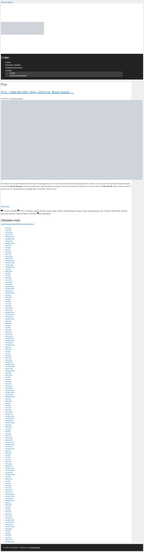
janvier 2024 (8, 284)
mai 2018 (8, 431)
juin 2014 (8, 530)
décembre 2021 (9, 338)
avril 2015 (8, 511)
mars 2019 (8, 409)
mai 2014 (8, 533)
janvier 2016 (8, 492)
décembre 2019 (9, 390)
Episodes (14, 211)
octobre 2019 (9, 394)
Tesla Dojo (33, 213)
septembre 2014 (9, 526)
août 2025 (8, 245)
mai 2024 (8, 275)
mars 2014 (8, 537)
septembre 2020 (9, 370)
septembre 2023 (9, 293)
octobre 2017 (9, 446)
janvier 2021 (8, 362)
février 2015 (8, 515)
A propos (9, 70)
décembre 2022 (9, 312)
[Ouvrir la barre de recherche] (2, 55)
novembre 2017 (9, 444)
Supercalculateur (22, 213)
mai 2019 (8, 405)
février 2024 (8, 282)
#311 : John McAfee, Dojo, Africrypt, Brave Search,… (37, 92)
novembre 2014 (9, 522)
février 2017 (8, 463)
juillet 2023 (8, 297)
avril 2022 (8, 329)
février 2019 (8, 412)
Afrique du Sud (39, 211)
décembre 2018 (9, 416)
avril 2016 (8, 485)
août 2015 (8, 502)
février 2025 (8, 256)
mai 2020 (8, 379)
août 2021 (8, 347)
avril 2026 (8, 228)
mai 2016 (8, 483)
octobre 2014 (9, 524)
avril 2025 (8, 252)
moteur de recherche (8, 213)
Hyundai (107, 211)
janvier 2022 (8, 336)
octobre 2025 (9, 241)
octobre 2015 (9, 498)
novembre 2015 (9, 496)
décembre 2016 (9, 468)
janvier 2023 (8, 310)
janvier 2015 (8, 518)
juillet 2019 (8, 401)
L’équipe (12, 73)
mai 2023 (8, 301)
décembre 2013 (9, 541)
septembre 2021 (9, 344)
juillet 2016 (8, 479)
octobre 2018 (9, 420)
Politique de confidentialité (18, 75)
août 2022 (8, 321)
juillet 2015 (8, 505)
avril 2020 (8, 381)
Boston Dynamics (69, 211)
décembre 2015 (9, 494)
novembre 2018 (9, 418)
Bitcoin (60, 211)
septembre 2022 (9, 319)
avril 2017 (8, 459)
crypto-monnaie (93, 211)
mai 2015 (8, 509)
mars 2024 (8, 280)
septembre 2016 (9, 474)
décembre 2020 (9, 364)
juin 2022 (8, 325)
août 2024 (8, 269)
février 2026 (8, 232)
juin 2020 (8, 377)
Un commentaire (45, 213)
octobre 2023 (9, 290)
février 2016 (8, 489)
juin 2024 (8, 273)
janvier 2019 (8, 414)
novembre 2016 (9, 470)
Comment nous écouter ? (14, 67)
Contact (8, 62)
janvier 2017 (8, 466)
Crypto (84, 211)
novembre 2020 (9, 366)
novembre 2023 (9, 288)
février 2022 (8, 334)
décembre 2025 (9, 236)
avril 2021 (8, 355)
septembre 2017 (9, 448)
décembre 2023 (9, 286)
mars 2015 (8, 513)
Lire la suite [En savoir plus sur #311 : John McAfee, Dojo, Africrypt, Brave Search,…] (5, 206)
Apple (54, 211)
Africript (30, 211)
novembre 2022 (9, 314)
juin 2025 (8, 247)
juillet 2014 (8, 528)
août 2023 (8, 295)
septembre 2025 (9, 243)
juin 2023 (8, 299)
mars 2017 (8, 461)
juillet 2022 (8, 323)
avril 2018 (8, 433)
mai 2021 (8, 353)
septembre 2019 (9, 396)
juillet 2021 (8, 349)
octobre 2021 (9, 342)
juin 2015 (8, 507)
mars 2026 (8, 230)
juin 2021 (8, 351)
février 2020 (8, 386)
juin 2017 (8, 455)
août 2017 (8, 451)
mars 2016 (8, 487)
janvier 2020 (8, 388)
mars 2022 (8, 332)
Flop (101, 211)
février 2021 (8, 360)
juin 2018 (8, 429)
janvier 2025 (8, 258)
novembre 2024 (9, 262)
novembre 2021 (9, 340)
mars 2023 (8, 306)
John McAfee (116, 211)
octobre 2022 (9, 316)
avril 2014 (8, 535)
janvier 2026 (8, 234)
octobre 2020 (9, 368)
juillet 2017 (8, 453)
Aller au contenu (7, 2)
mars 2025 (8, 254)
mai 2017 (8, 457)
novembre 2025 (9, 239)
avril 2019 (8, 407)
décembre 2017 (9, 442)
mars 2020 (8, 383)
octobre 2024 (9, 265)
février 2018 (8, 438)
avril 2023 (8, 303)
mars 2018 (8, 435)
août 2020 (8, 373)
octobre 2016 (9, 472)
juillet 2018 (8, 427)
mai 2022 (8, 327)
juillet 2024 (8, 271)
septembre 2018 (9, 422)
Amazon (48, 211)
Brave (79, 211)
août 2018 (8, 425)
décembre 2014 (9, 520)
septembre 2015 (9, 500)
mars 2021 (8, 357)
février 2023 (8, 308)
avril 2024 (8, 277)
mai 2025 (8, 249)
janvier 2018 (8, 440)
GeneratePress (35, 547)
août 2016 (8, 476)
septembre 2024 (9, 267)
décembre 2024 (9, 260)
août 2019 (8, 399)
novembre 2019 (9, 392)
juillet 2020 (8, 375)
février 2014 (8, 539)
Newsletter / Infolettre (13, 65)
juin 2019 (8, 403)
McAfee (124, 211)
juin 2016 (8, 481)
